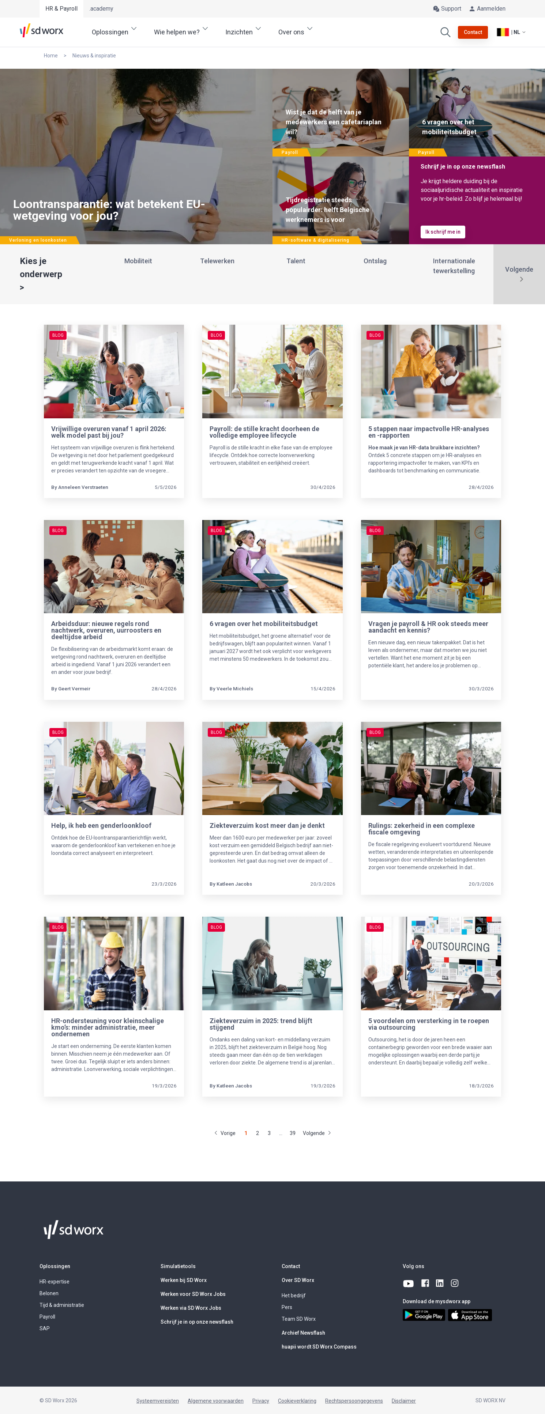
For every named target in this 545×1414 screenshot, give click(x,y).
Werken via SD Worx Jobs (191, 1308)
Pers (287, 1307)
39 (293, 1133)
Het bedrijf (294, 1295)
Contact (291, 1266)
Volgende (519, 269)
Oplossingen (55, 1266)
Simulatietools (178, 1266)
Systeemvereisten (157, 1401)
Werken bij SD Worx (184, 1280)
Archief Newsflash (303, 1333)
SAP (45, 1328)
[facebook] (425, 1283)
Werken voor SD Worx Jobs (193, 1294)
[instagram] (455, 1283)
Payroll (47, 1317)
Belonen (49, 1293)
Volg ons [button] (413, 1266)
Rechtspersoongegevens (354, 1401)
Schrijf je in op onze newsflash (197, 1322)
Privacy (260, 1401)
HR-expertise (54, 1282)
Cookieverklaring (297, 1401)
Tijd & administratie (62, 1305)
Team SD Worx (299, 1319)
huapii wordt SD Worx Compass (319, 1347)
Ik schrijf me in (443, 232)
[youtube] (409, 1283)
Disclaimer (404, 1401)
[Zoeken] (445, 32)
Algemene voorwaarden (216, 1401)
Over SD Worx (298, 1280)
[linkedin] (440, 1283)
